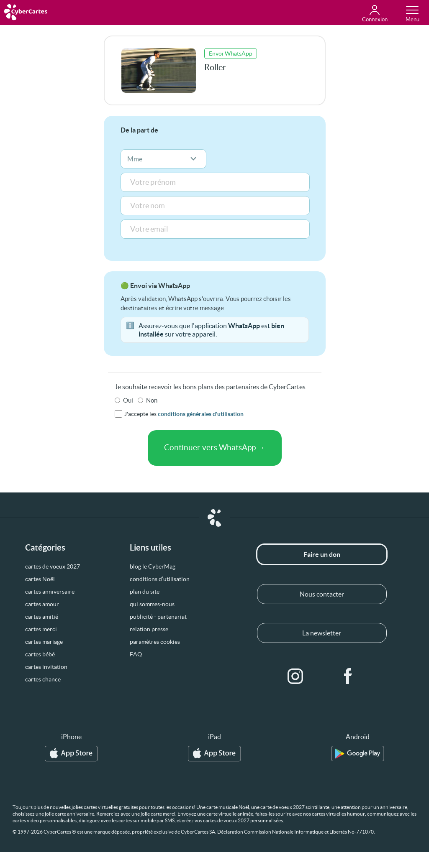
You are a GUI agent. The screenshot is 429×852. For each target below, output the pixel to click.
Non (151, 400)
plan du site (144, 591)
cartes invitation (46, 666)
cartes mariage (44, 641)
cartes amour (42, 604)
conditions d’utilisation (160, 579)
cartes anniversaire (49, 591)
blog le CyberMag (152, 566)
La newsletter (321, 633)
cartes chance (43, 679)
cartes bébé (40, 654)
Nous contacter (322, 594)
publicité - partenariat (158, 616)
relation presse (149, 629)
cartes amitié (41, 616)
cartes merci (41, 629)
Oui (128, 400)
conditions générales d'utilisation (201, 414)
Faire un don (321, 554)
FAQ (136, 654)
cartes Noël (40, 579)
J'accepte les (184, 414)
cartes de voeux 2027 (52, 566)
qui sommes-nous (152, 604)
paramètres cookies (155, 641)
